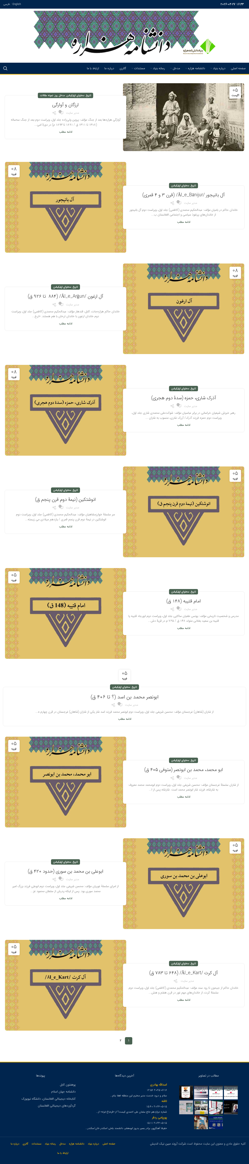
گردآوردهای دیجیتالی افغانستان (57, 1105)
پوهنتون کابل (68, 1084)
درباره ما (15, 1144)
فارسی (6, 4)
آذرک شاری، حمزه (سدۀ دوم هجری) (183, 397)
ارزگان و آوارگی (65, 104)
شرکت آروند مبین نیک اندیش (168, 1143)
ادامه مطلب (65, 132)
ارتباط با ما (62, 1153)
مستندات (36, 1144)
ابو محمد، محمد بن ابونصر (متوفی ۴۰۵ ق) (183, 769)
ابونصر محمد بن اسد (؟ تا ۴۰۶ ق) (124, 696)
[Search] (5, 68)
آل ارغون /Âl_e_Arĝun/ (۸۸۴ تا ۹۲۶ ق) (65, 296)
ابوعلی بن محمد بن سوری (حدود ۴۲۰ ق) (65, 871)
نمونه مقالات (46, 95)
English (17, 4)
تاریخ (88, 95)
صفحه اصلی (108, 1144)
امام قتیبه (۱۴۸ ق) (183, 601)
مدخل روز (60, 95)
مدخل (62, 1144)
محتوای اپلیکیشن (75, 95)
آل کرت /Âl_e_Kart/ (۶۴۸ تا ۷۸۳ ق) (183, 972)
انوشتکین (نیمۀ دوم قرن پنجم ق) (65, 499)
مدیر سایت (72, 112)
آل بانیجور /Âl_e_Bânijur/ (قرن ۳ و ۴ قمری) (183, 194)
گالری (25, 1144)
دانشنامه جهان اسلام (63, 1091)
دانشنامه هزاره (76, 1144)
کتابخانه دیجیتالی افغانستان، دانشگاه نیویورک (48, 1098)
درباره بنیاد (93, 1144)
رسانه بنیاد (50, 1144)
